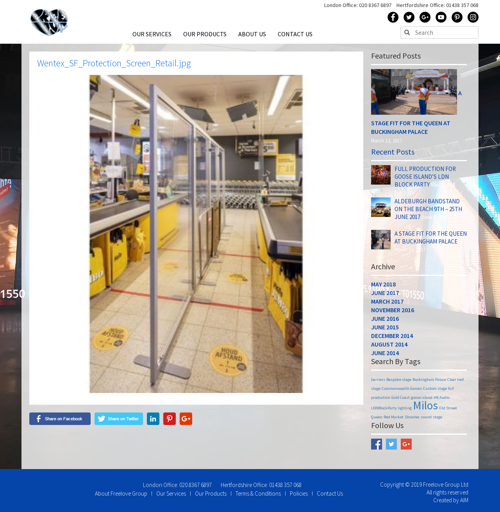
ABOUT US (252, 34)
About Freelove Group (121, 493)
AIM (464, 500)
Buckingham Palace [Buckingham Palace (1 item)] (429, 379)
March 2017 (387, 301)
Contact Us (330, 493)
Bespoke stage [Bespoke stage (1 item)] (398, 379)
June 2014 (385, 353)
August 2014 (389, 344)
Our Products (211, 493)
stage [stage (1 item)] (437, 417)
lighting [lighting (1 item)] (405, 408)
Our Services (171, 493)
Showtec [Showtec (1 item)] (412, 417)
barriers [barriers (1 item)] (378, 379)
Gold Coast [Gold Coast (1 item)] (400, 397)
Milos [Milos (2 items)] (425, 405)
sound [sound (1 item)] (426, 417)
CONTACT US (295, 34)
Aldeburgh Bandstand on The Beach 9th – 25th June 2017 (428, 208)
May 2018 (383, 284)
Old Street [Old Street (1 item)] (448, 408)
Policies (299, 493)
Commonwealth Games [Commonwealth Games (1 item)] (402, 388)
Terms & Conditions (258, 493)
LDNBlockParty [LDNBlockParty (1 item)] (384, 408)
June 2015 (385, 327)
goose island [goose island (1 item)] (421, 397)
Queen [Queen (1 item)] (376, 417)
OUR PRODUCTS (205, 34)
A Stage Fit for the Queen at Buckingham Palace (431, 237)
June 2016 (385, 318)
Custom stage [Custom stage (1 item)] (435, 388)
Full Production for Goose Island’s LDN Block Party (425, 176)
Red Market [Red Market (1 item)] (394, 417)
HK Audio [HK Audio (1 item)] (442, 397)
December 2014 (392, 336)
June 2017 (385, 293)
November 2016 (392, 310)
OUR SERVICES (151, 34)
